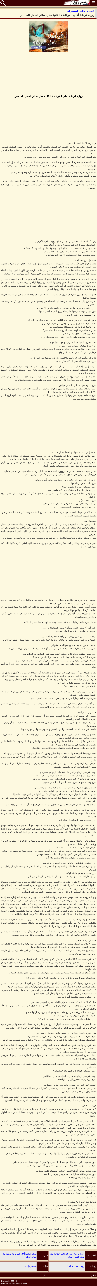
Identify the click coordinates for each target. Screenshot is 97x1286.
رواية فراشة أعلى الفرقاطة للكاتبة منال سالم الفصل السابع (66, 1255)
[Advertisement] (48, 73)
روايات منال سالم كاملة (73, 1266)
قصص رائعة (30, 1266)
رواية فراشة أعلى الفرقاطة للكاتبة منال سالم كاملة (18, 1255)
